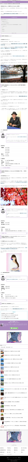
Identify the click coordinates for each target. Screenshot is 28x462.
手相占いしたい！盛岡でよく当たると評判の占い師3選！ (13, 413)
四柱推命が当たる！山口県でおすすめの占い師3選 (12, 355)
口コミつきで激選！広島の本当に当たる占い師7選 (8, 316)
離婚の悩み (16, 450)
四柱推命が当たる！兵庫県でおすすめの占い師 (11, 367)
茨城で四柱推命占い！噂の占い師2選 (10, 405)
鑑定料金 (3, 29)
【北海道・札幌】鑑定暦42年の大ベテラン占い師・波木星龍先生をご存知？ (15, 393)
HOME (1, 3)
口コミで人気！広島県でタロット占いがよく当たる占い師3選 (9, 318)
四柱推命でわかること (5, 21)
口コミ (3, 27)
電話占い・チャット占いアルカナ (12, 457)
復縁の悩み (16, 447)
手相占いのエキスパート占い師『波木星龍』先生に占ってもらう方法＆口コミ (15, 398)
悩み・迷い (9, 452)
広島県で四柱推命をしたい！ (5, 19)
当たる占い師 (3, 347)
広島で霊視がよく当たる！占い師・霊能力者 (7, 313)
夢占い (22, 452)
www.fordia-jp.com (6, 272)
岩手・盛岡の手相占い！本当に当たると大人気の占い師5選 (13, 417)
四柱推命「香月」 (4, 233)
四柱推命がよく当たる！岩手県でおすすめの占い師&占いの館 (14, 382)
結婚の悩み (2, 447)
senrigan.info (5, 129)
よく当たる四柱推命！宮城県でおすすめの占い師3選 (12, 363)
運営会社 (19, 457)
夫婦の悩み (9, 450)
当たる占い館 (5, 3)
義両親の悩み (2, 452)
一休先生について (4, 26)
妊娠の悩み (23, 450)
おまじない (2, 454)
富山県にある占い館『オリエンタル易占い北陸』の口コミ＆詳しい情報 (15, 388)
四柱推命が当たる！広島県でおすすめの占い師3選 (14, 3)
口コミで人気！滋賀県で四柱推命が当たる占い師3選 (12, 378)
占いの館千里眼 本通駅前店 (6, 167)
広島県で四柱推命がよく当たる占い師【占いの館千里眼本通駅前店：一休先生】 (11, 24)
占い (3, 3)
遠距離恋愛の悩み (3, 450)
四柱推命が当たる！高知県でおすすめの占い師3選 (12, 351)
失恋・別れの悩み (24, 447)
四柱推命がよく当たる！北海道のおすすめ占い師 (12, 374)
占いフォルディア (4, 300)
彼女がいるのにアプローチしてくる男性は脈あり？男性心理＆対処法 (15, 425)
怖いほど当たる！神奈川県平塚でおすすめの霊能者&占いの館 (14, 409)
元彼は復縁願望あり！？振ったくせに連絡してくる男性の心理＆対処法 (15, 421)
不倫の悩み (9, 447)
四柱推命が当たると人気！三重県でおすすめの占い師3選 (13, 359)
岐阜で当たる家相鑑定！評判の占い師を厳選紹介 (12, 401)
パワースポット (9, 454)
